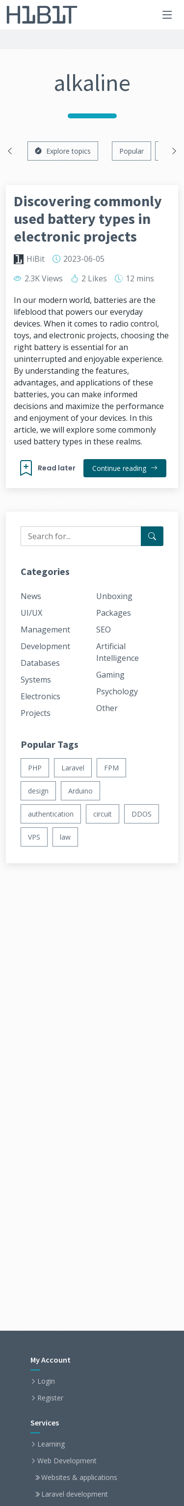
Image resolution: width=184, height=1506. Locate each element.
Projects (36, 713)
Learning (51, 1444)
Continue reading (125, 468)
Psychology (117, 691)
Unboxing (114, 596)
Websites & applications (79, 1477)
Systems (36, 679)
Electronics (40, 696)
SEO (103, 629)
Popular (131, 151)
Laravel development (74, 1494)
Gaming (110, 674)
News (31, 596)
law (65, 837)
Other (107, 708)
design (38, 790)
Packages (113, 612)
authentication (51, 814)
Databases (40, 662)
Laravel (72, 767)
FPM (111, 767)
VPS (34, 837)
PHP (35, 767)
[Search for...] (152, 536)
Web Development (67, 1460)
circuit (102, 814)
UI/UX (31, 612)
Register (50, 1398)
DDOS (141, 814)
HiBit (35, 259)
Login (46, 1381)
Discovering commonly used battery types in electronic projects (88, 219)
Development (45, 646)
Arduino (80, 790)
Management (45, 629)
